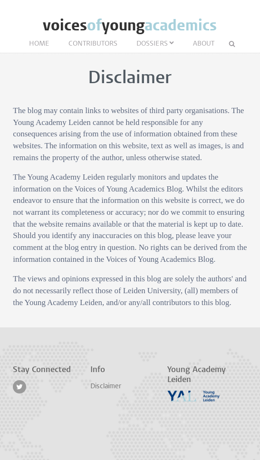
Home (39, 44)
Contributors (92, 44)
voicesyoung (130, 25)
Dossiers (152, 44)
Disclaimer (105, 386)
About (203, 44)
